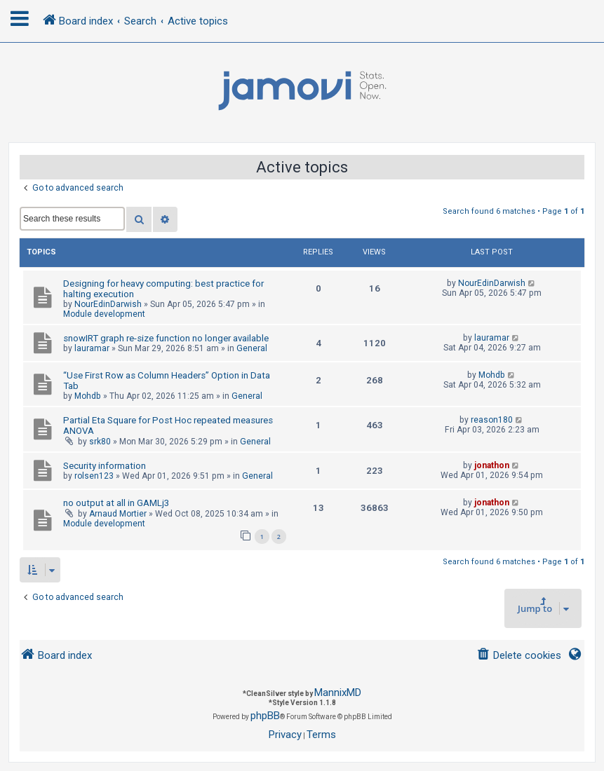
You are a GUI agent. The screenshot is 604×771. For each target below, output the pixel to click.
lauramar (91, 348)
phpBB (265, 715)
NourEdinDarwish (108, 304)
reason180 (492, 420)
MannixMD (337, 692)
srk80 (100, 441)
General (251, 348)
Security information (104, 465)
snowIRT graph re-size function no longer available (166, 338)
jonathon (491, 465)
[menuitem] (519, 655)
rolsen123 (94, 476)
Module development (104, 314)
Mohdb (87, 396)
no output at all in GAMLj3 (116, 503)
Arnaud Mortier (118, 514)
